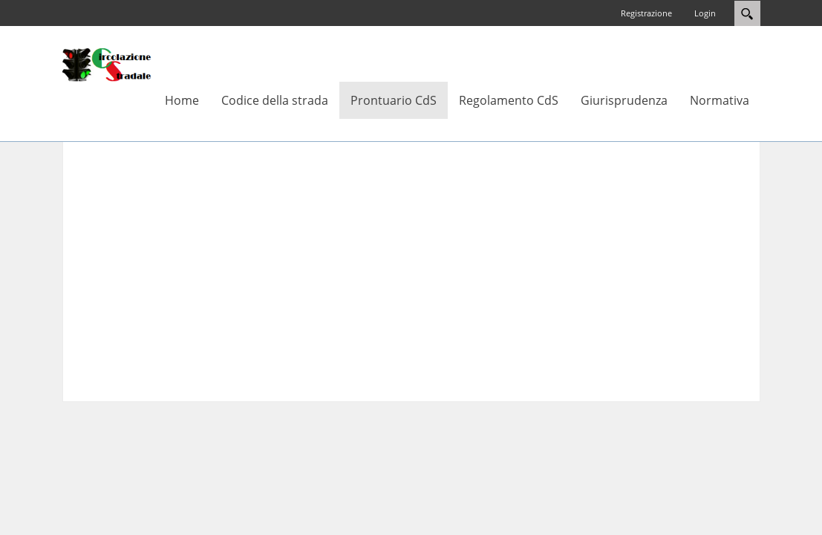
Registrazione (646, 13)
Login (705, 13)
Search (747, 13)
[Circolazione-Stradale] (106, 64)
